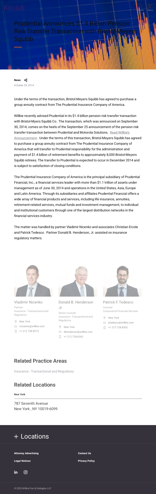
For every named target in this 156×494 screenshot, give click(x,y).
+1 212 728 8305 (115, 331)
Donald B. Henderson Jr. (76, 308)
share (25, 80)
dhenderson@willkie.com (75, 335)
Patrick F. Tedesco (118, 305)
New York (22, 325)
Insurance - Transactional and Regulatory (44, 374)
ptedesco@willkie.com (118, 326)
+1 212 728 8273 (26, 334)
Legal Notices (22, 461)
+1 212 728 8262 (71, 340)
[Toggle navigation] (150, 7)
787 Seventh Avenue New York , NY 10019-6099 (35, 408)
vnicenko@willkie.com (29, 330)
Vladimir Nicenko (28, 305)
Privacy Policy (86, 461)
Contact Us (84, 453)
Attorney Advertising (26, 453)
